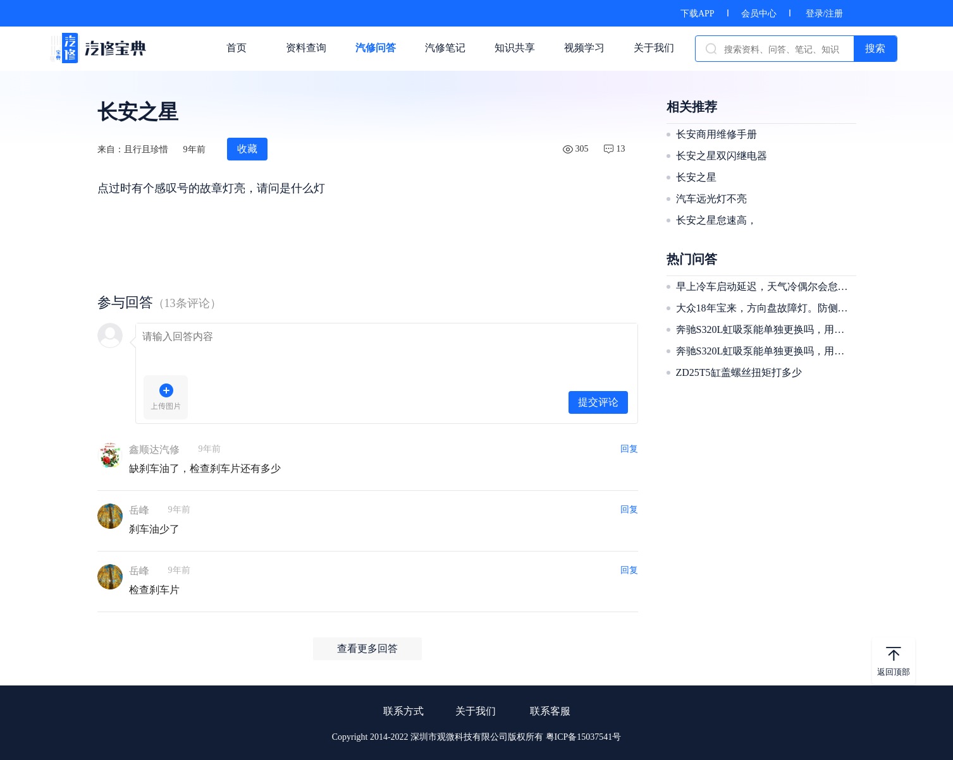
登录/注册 (825, 13)
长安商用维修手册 (716, 134)
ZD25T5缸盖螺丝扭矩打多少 (739, 372)
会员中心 (759, 13)
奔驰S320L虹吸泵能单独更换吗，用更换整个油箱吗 (764, 329)
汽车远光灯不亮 (711, 198)
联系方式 (403, 711)
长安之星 (696, 177)
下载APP (697, 13)
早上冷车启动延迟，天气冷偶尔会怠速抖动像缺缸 (764, 286)
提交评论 (598, 402)
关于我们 (475, 711)
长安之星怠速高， (716, 220)
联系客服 (550, 711)
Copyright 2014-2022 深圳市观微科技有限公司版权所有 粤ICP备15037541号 (477, 737)
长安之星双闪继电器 (721, 155)
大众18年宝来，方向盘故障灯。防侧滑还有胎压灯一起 (764, 308)
